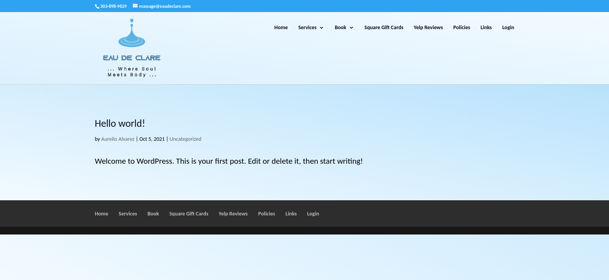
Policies (461, 28)
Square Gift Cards (383, 28)
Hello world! (120, 123)
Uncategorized (186, 139)
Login (508, 28)
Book (340, 28)
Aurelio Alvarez (117, 139)
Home (281, 28)
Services (307, 28)
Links (486, 28)
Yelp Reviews (428, 28)
